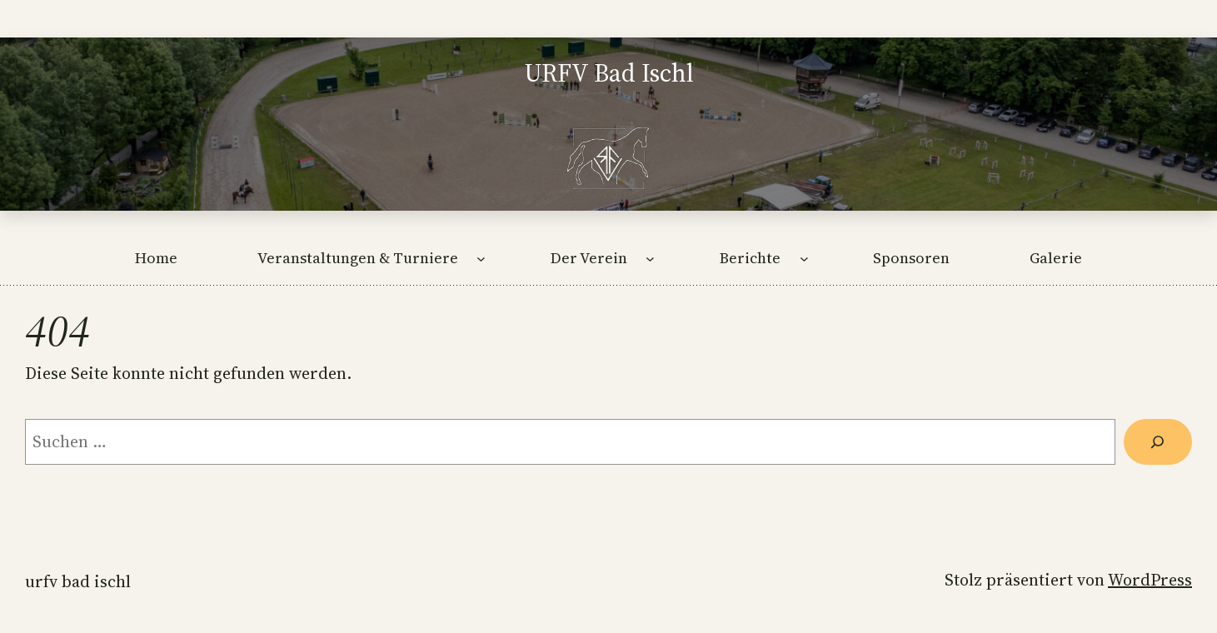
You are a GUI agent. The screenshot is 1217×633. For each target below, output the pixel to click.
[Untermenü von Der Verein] (650, 257)
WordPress (1150, 579)
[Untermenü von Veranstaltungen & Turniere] (481, 257)
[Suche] (1158, 442)
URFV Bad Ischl (78, 581)
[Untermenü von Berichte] (804, 257)
